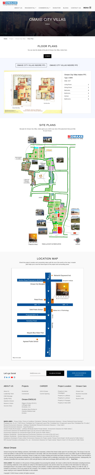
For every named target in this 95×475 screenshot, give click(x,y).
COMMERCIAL (44, 8)
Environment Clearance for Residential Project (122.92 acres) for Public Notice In (27, 430)
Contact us (76, 8)
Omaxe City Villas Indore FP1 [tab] (31, 65)
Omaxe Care (79, 391)
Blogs (65, 8)
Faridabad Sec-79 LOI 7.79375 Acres (14, 423)
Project (11, 39)
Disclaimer (38, 421)
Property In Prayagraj (64, 400)
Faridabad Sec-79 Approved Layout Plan (38, 423)
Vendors (78, 396)
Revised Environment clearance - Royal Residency (18, 427)
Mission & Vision (8, 403)
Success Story (8, 406)
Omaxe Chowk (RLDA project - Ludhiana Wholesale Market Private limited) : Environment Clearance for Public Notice (37, 429)
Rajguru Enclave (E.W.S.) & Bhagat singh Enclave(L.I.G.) (29, 405)
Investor (57, 8)
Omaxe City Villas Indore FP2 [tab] (64, 65)
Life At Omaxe (44, 391)
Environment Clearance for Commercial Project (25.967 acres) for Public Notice (27, 432)
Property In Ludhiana (64, 395)
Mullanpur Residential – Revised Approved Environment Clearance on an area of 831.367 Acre (31, 434)
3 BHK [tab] (47, 56)
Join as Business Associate (79, 374)
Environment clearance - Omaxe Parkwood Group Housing (65, 421)
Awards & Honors (9, 401)
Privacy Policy (18, 421)
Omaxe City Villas (20, 39)
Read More (74, 459)
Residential (25, 391)
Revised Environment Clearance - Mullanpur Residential (20, 425)
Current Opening (45, 393)
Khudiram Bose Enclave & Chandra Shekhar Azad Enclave (29, 411)
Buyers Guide (80, 398)
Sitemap (44, 421)
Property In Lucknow (64, 398)
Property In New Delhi (64, 403)
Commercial (25, 393)
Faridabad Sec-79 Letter (82, 423)
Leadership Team (9, 393)
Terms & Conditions (28, 421)
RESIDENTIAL (30, 8)
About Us (18, 8)
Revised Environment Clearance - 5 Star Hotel (50, 425)
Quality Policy (8, 398)
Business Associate (81, 393)
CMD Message (8, 396)
